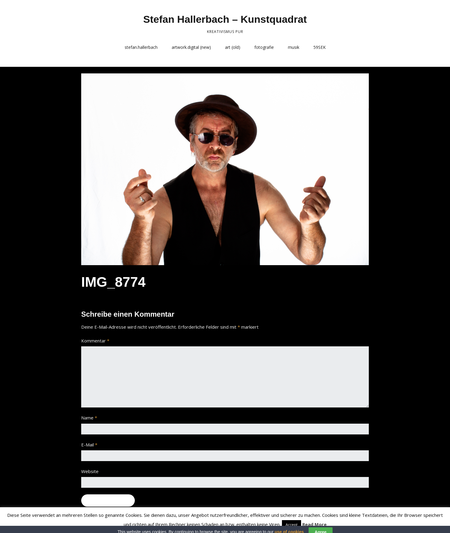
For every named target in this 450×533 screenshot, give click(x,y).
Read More (314, 524)
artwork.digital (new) (191, 47)
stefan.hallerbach (141, 47)
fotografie (264, 47)
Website (90, 471)
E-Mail (89, 445)
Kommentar (95, 341)
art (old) (232, 47)
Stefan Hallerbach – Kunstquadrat (225, 19)
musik (293, 47)
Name (89, 418)
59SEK (319, 47)
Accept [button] (292, 524)
